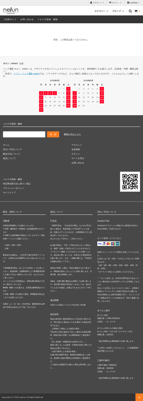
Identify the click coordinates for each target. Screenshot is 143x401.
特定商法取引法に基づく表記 (16, 183)
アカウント (97, 2)
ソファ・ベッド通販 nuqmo (27, 73)
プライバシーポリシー (13, 188)
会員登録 (133, 2)
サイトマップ (9, 192)
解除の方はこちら (72, 134)
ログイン (115, 2)
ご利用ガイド (10, 19)
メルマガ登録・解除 (47, 19)
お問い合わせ (27, 19)
